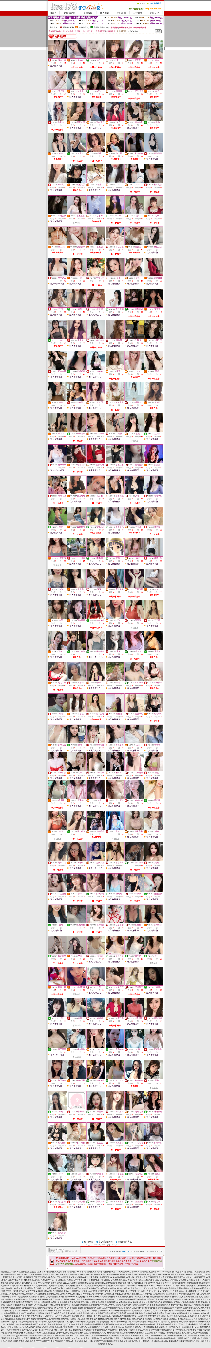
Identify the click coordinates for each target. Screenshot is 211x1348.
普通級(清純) (99, 27)
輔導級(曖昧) (84, 27)
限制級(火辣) (68, 27)
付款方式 (137, 13)
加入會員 (104, 13)
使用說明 (121, 13)
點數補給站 (69, 13)
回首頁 (53, 13)
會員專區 (88, 13)
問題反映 (154, 13)
